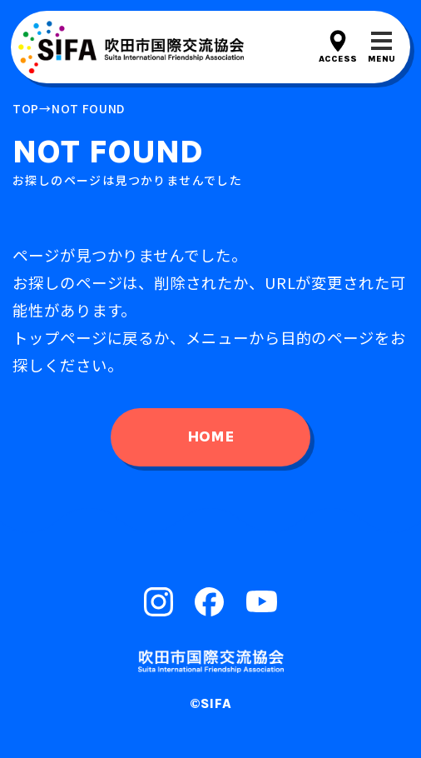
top (25, 108)
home (210, 436)
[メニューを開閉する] (381, 47)
